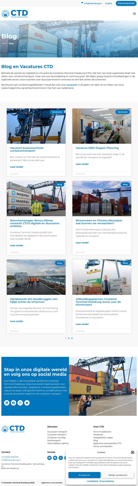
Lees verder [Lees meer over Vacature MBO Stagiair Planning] (82, 164)
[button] (132, 452)
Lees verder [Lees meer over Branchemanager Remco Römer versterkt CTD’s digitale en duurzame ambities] (16, 245)
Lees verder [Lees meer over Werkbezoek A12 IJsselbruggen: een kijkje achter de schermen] (16, 321)
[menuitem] (108, 3)
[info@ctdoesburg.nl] (82, 3)
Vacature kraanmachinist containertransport (27, 149)
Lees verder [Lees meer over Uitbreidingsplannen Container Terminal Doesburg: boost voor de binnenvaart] (82, 324)
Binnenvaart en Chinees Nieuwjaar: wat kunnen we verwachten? (99, 222)
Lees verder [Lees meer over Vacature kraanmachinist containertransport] (16, 167)
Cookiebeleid (92, 481)
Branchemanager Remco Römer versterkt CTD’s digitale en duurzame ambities (34, 223)
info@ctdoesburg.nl (93, 3)
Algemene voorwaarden (52, 483)
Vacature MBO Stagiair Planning (97, 147)
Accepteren (84, 475)
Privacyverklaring (106, 481)
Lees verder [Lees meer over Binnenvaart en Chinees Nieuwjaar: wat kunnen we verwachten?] (82, 242)
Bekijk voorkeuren (118, 475)
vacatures (71, 85)
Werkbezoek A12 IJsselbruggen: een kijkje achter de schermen (34, 300)
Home (4, 43)
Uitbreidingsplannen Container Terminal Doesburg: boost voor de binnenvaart (98, 301)
